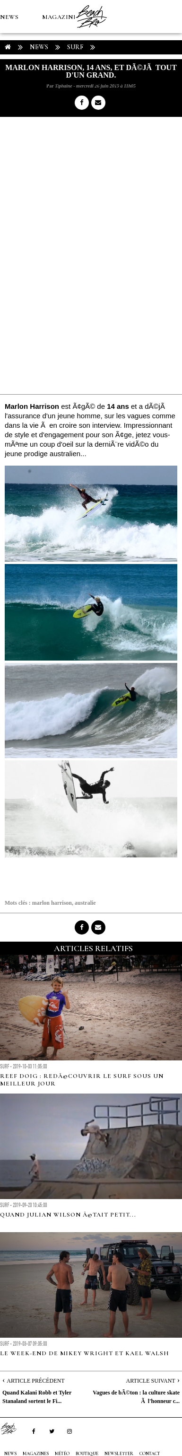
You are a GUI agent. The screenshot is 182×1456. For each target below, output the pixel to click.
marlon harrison (52, 903)
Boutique (52, 83)
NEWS (9, 17)
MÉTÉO (11, 83)
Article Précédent (35, 1380)
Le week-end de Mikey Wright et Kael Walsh (84, 1353)
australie (85, 903)
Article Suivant (150, 1380)
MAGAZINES (61, 17)
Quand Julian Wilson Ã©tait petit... (68, 1214)
